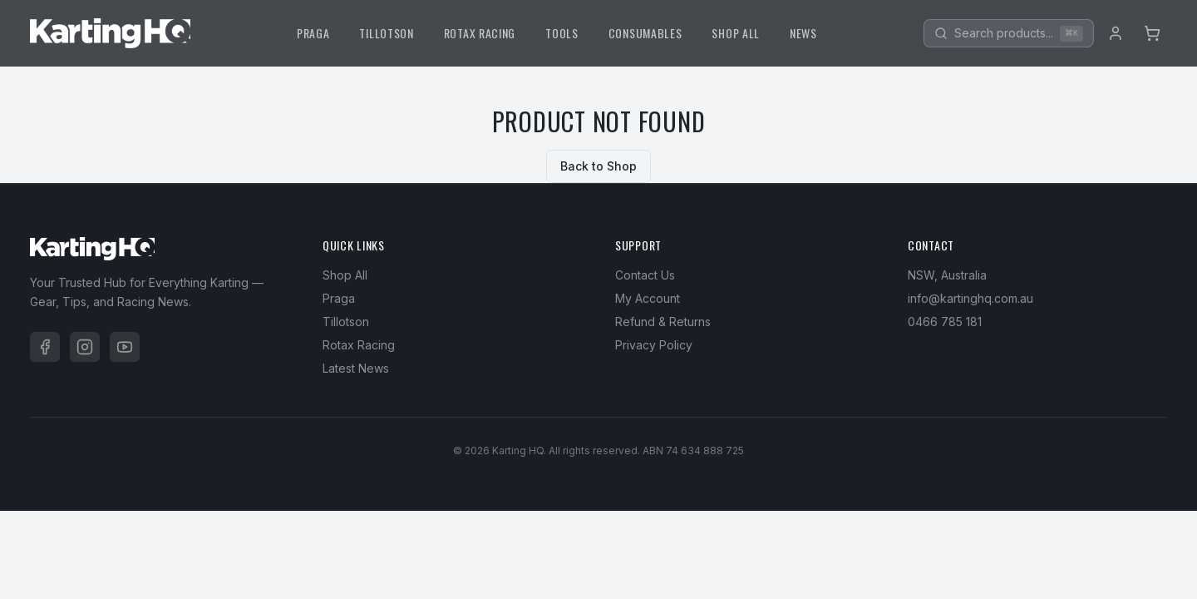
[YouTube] (125, 347)
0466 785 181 (945, 321)
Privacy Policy (653, 345)
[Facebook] (45, 347)
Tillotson (346, 321)
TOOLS (562, 33)
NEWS (803, 33)
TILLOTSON (386, 33)
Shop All (345, 275)
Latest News (356, 368)
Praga (339, 298)
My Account (647, 298)
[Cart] (1152, 33)
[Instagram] (85, 347)
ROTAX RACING (479, 33)
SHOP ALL (736, 33)
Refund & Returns (663, 321)
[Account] (1115, 33)
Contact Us (645, 275)
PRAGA (313, 33)
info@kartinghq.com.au (970, 298)
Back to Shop (598, 166)
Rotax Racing (359, 345)
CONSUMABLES (645, 33)
